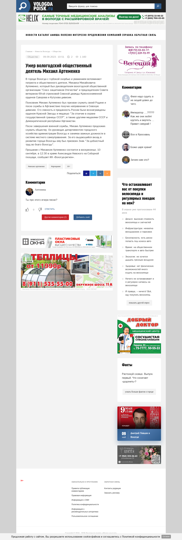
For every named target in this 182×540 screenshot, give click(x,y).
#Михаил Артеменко (36, 166)
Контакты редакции (112, 488)
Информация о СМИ (80, 500)
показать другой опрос (139, 303)
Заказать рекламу (112, 493)
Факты (127, 365)
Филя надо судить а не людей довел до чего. (141, 100)
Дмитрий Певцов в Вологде (140, 435)
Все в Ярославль (140, 134)
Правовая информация (81, 495)
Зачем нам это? (139, 159)
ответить (50, 209)
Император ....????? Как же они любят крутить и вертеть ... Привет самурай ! (142, 118)
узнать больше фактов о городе (139, 392)
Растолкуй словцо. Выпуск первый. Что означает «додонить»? (137, 377)
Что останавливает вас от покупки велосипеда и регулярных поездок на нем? (138, 193)
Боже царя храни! (141, 147)
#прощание (56, 166)
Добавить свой (82, 217)
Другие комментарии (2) (55, 217)
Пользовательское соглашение (85, 516)
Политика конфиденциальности (85, 504)
